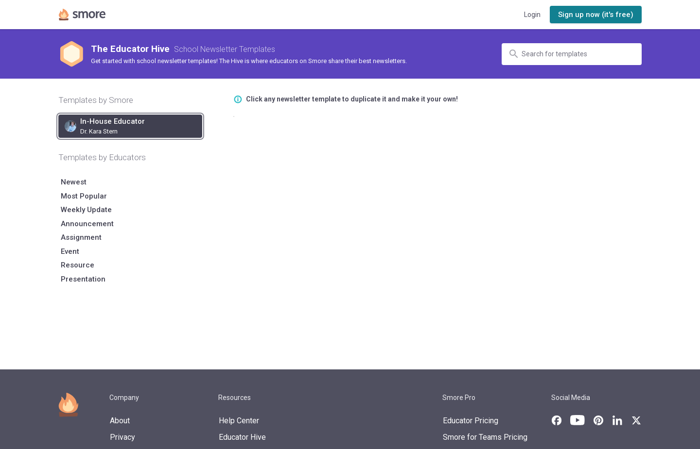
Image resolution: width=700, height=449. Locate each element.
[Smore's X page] (636, 420)
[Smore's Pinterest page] (598, 420)
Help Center (239, 420)
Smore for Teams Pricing (485, 437)
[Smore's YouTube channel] (577, 420)
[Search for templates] (576, 54)
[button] (596, 15)
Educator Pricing (470, 420)
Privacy (122, 437)
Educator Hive (242, 437)
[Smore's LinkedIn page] (617, 420)
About (120, 420)
